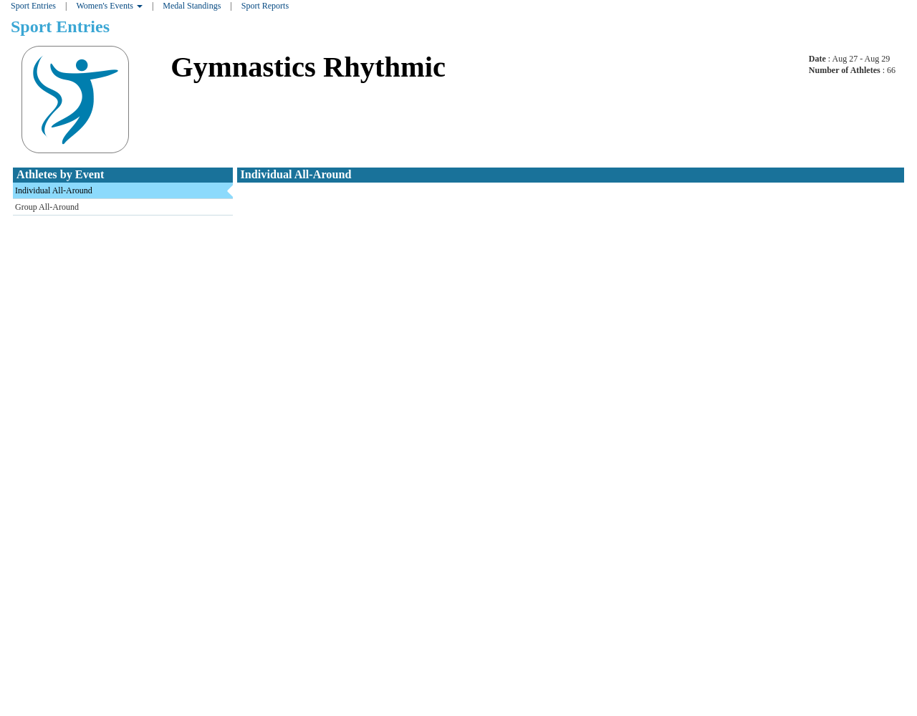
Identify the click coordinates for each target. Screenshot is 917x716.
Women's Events (109, 6)
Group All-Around (47, 207)
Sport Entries (33, 6)
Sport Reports (265, 6)
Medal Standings (192, 6)
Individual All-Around (53, 190)
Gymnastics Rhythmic (308, 67)
